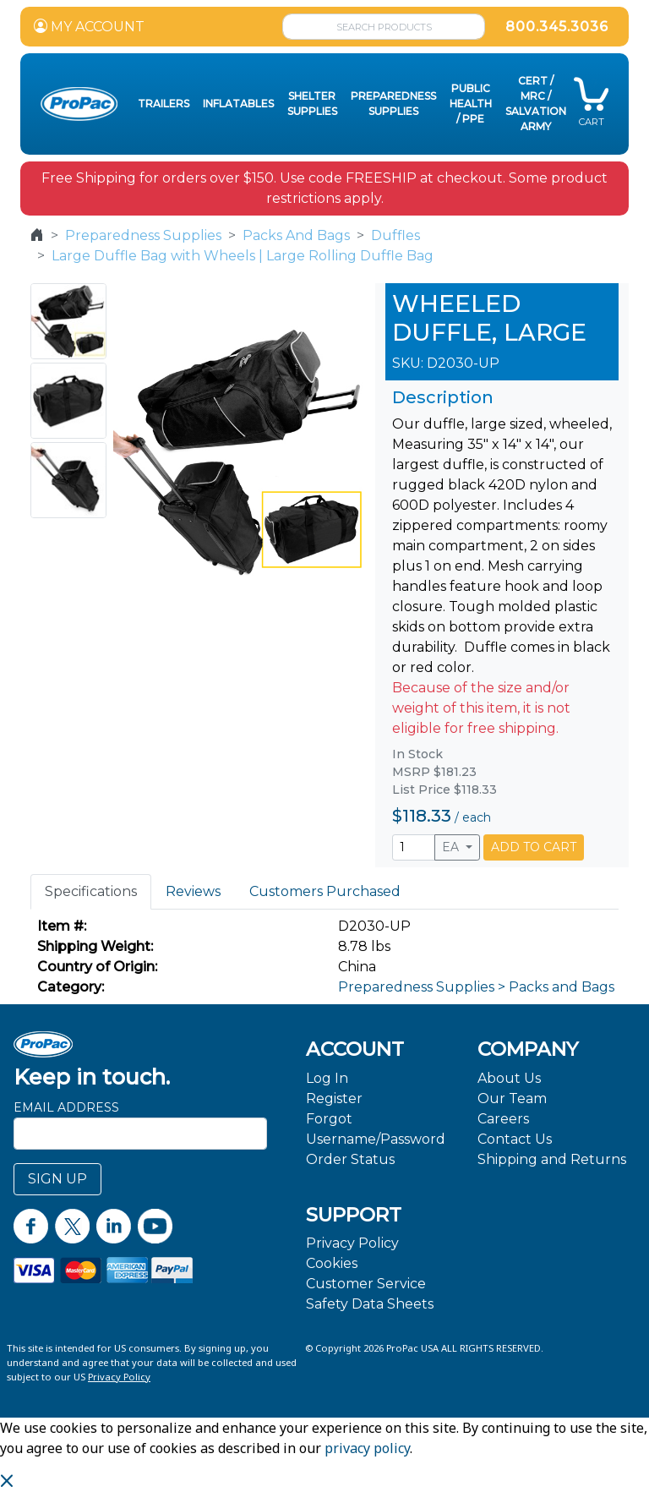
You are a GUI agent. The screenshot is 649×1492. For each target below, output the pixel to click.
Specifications (91, 891)
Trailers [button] (163, 103)
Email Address (66, 1107)
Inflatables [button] (238, 103)
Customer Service (366, 1284)
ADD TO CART (533, 847)
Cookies (331, 1263)
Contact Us (514, 1139)
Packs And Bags (296, 235)
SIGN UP (57, 1179)
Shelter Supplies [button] (312, 104)
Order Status (350, 1159)
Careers (503, 1119)
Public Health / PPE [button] (471, 103)
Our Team (512, 1098)
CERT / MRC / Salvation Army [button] (535, 103)
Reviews (193, 891)
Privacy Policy (352, 1243)
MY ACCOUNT (89, 27)
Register (334, 1098)
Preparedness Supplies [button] (393, 104)
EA (452, 847)
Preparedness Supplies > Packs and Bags (476, 987)
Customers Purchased (325, 891)
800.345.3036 (556, 27)
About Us (509, 1078)
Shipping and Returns (551, 1159)
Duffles (395, 235)
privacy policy (367, 1448)
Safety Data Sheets (370, 1304)
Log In (327, 1078)
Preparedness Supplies (143, 235)
